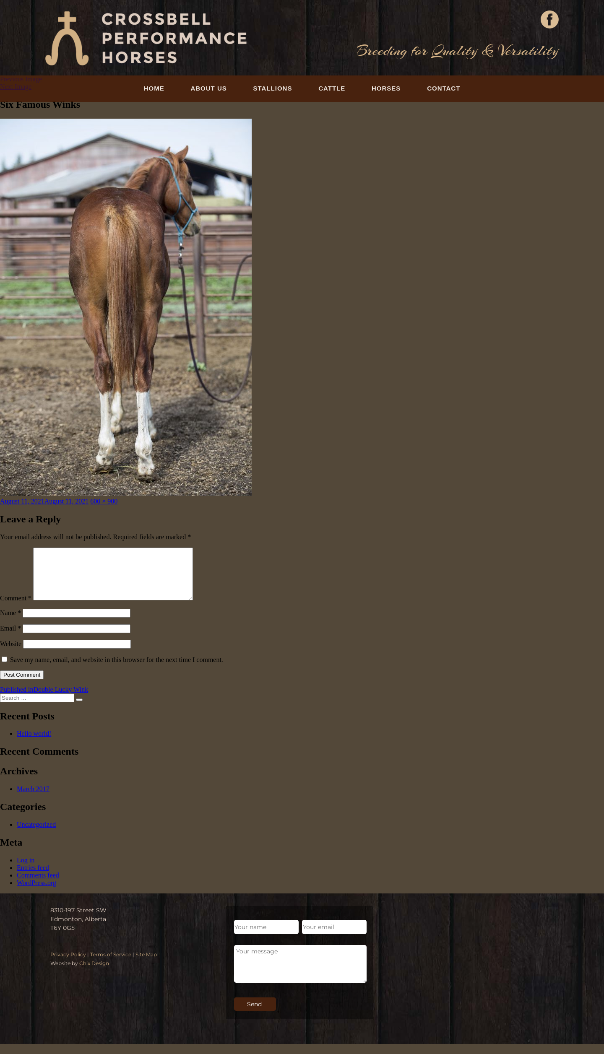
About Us (208, 88)
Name (10, 622)
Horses (386, 88)
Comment (15, 608)
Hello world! (34, 743)
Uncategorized (36, 834)
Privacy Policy (68, 964)
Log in (25, 870)
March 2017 (33, 798)
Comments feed (38, 885)
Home (154, 88)
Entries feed (33, 877)
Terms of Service (110, 964)
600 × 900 (103, 501)
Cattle (331, 88)
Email (10, 638)
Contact (443, 88)
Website (10, 653)
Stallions (272, 88)
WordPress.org (36, 892)
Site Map (146, 964)
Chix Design (94, 973)
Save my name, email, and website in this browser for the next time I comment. (116, 669)
